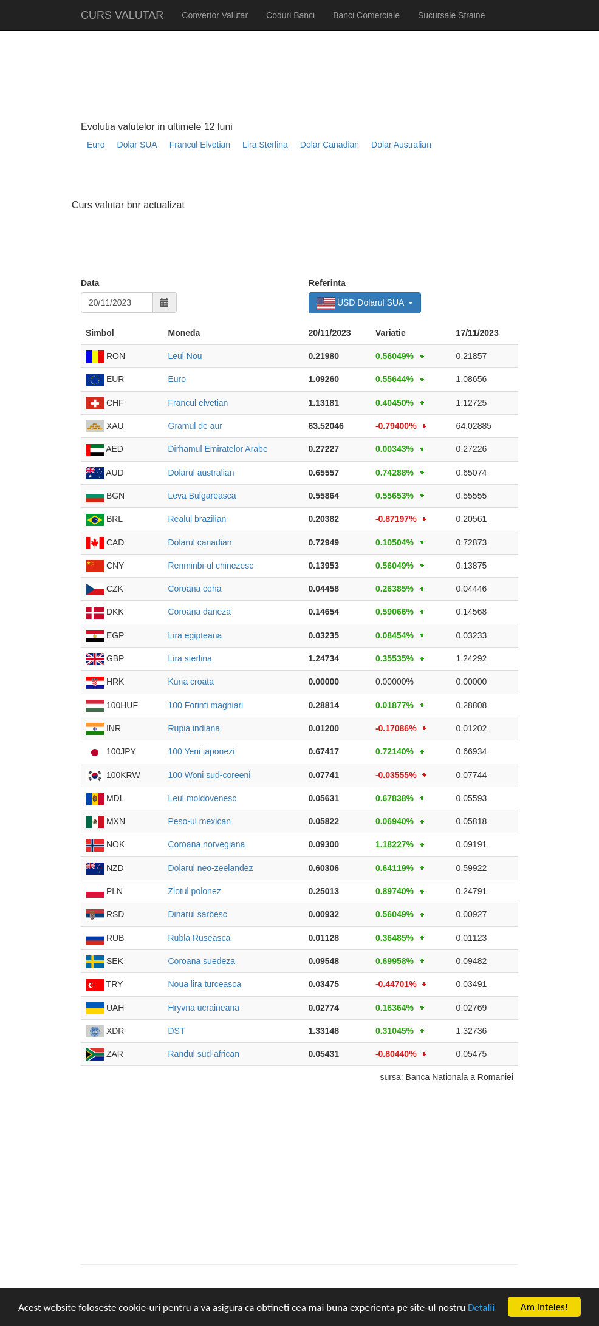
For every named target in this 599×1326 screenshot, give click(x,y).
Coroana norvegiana (206, 844)
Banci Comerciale (366, 15)
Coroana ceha (195, 588)
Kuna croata (191, 681)
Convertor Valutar (215, 15)
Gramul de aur (195, 426)
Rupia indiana (194, 728)
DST (176, 1031)
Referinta (327, 283)
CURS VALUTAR (122, 15)
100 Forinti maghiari (206, 705)
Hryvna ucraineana (204, 1008)
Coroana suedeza (202, 961)
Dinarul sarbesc (197, 914)
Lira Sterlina (265, 144)
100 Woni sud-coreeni (209, 775)
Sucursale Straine (451, 15)
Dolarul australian (201, 472)
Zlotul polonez (194, 891)
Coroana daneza (199, 612)
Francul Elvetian (199, 144)
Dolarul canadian (200, 542)
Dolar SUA (137, 144)
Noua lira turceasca (205, 984)
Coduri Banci (290, 15)
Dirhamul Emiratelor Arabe (218, 449)
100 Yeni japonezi (201, 751)
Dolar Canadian (329, 144)
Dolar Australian (401, 144)
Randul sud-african (204, 1054)
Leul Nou (185, 356)
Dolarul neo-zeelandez (210, 868)
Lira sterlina (190, 658)
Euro (96, 144)
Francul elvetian (198, 403)
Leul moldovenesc (202, 798)
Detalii (481, 1307)
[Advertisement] (302, 179)
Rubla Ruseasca (199, 938)
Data (90, 283)
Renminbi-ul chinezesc (211, 565)
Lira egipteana (195, 635)
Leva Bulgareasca (202, 496)
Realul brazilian (197, 519)
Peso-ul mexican (199, 821)
